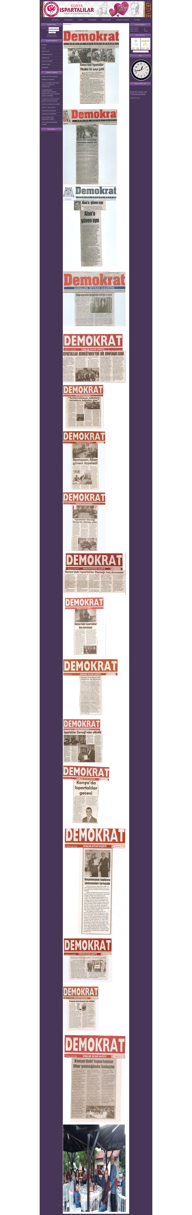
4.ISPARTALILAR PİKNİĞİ (49, 110)
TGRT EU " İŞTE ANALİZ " (49, 107)
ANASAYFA (55, 20)
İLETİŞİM (137, 20)
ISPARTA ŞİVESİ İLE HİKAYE (50, 76)
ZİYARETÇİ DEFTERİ (122, 20)
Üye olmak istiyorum (52, 36)
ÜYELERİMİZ (92, 20)
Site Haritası (52, 132)
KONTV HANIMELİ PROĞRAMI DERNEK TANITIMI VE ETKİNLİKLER (50, 84)
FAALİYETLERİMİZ (47, 61)
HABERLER (45, 67)
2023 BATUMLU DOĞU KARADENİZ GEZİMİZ (48, 118)
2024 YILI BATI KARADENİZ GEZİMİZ (49, 123)
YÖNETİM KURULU (47, 54)
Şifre (47, 30)
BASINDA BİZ (45, 58)
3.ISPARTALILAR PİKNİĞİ (49, 114)
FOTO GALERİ (106, 20)
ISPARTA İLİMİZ (46, 64)
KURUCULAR (45, 51)
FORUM (80, 20)
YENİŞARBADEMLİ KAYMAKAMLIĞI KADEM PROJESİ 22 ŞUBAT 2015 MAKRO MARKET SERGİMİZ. (51, 92)
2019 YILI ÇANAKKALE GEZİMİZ (51, 104)
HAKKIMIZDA (68, 20)
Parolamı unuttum (52, 35)
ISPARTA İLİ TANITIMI (48, 79)
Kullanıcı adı (45, 28)
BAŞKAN (44, 44)
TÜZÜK (44, 48)
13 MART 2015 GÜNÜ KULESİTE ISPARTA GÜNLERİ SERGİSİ (50, 100)
